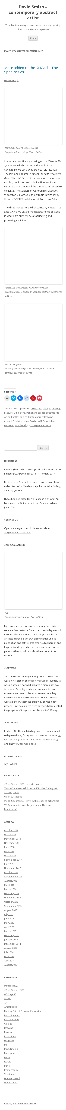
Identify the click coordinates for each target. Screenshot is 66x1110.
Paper (7, 1061)
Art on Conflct (11, 416)
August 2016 (10, 880)
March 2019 (10, 834)
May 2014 (9, 956)
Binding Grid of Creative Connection (23, 1011)
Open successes (13, 796)
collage (23, 416)
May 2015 (9, 922)
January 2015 (11, 939)
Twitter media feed (26, 743)
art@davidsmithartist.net (17, 532)
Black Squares (12, 1015)
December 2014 (12, 943)
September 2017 (13, 859)
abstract (50, 412)
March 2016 (10, 889)
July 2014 (8, 952)
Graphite (9, 1040)
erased (8, 421)
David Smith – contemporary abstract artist (33, 12)
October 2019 (11, 830)
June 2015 (9, 918)
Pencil (29, 412)
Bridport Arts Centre (38, 680)
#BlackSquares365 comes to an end (23, 784)
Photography (11, 1069)
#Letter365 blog (49, 710)
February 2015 (11, 935)
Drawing (56, 408)
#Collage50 (10, 994)
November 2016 (12, 868)
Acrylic (34, 408)
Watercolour (10, 1082)
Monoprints (10, 1053)
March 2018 (10, 855)
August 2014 (10, 948)
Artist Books (10, 1006)
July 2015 (8, 914)
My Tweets (10, 763)
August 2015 (10, 910)
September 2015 (13, 906)
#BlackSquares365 (14, 990)
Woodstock (21, 425)
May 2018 (9, 851)
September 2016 (13, 876)
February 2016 (11, 893)
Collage (47, 408)
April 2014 (9, 960)
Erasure (8, 412)
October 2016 (11, 872)
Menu (33, 38)
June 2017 (9, 863)
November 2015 (12, 897)
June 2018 (9, 847)
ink (27, 421)
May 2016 (9, 884)
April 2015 (9, 927)
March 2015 (10, 931)
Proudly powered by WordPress (20, 1103)
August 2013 (10, 964)
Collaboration (11, 1019)
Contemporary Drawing (40, 416)
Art (40, 408)
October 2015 (11, 901)
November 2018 (12, 842)
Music (7, 1057)
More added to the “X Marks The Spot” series (31, 69)
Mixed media (11, 1048)
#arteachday (11, 985)
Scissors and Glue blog (45, 739)
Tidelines (9, 1074)
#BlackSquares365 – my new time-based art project (31, 800)
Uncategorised (12, 1078)
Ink (5, 1044)
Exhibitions (19, 412)
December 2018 (12, 838)
